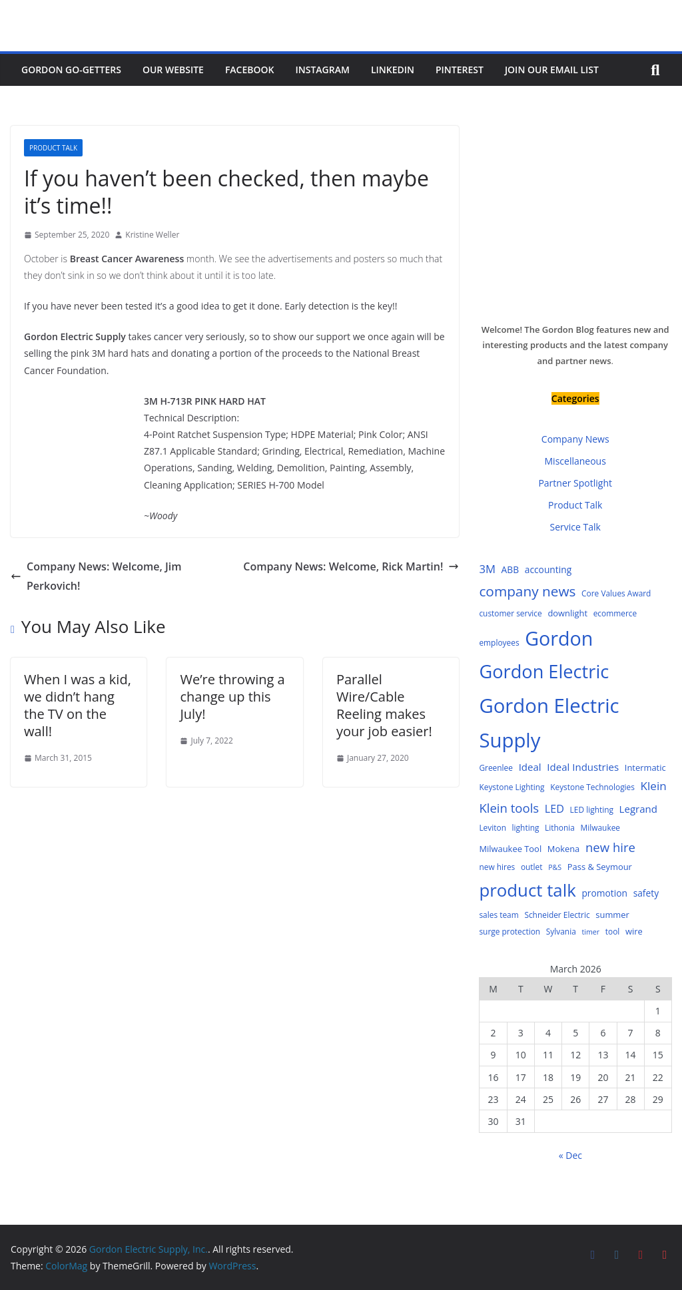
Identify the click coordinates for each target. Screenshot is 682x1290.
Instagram (323, 69)
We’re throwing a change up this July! (232, 696)
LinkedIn (392, 69)
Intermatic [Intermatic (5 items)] (645, 767)
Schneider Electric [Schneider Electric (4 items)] (556, 914)
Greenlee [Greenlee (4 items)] (496, 767)
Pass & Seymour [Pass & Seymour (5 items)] (599, 867)
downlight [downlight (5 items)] (567, 613)
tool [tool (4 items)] (612, 931)
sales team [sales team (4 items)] (498, 914)
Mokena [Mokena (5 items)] (563, 849)
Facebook (249, 69)
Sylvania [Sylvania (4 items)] (561, 931)
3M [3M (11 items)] (487, 568)
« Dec (570, 1155)
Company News (575, 439)
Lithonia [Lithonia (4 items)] (560, 827)
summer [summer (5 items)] (612, 915)
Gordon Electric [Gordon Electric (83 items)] (544, 671)
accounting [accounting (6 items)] (548, 569)
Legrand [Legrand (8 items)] (638, 808)
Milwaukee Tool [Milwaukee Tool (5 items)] (510, 849)
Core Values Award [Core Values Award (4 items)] (616, 593)
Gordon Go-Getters (71, 69)
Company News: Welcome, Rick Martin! (351, 566)
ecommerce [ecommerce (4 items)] (615, 613)
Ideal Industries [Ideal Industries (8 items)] (583, 766)
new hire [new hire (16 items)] (610, 847)
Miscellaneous (575, 461)
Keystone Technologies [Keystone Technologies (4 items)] (592, 786)
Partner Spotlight (575, 483)
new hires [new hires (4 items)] (497, 866)
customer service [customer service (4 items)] (510, 613)
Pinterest (460, 69)
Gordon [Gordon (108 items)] (559, 638)
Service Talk (575, 527)
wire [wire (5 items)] (634, 931)
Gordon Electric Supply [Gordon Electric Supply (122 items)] (549, 723)
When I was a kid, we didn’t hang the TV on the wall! (77, 705)
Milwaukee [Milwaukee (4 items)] (601, 827)
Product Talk (53, 147)
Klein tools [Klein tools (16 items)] (509, 807)
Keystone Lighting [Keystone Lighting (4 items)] (511, 786)
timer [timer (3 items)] (590, 932)
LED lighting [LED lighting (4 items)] (591, 809)
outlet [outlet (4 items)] (532, 866)
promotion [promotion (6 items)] (604, 893)
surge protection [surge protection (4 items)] (509, 931)
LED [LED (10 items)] (554, 808)
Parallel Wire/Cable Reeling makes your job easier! (384, 705)
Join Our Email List (552, 69)
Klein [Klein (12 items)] (654, 785)
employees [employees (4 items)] (499, 642)
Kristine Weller (152, 234)
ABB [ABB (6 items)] (510, 569)
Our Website (173, 69)
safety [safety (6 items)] (646, 893)
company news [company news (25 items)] (527, 591)
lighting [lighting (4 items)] (525, 827)
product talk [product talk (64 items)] (527, 890)
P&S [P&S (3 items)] (554, 867)
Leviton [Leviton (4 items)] (492, 827)
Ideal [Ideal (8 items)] (530, 766)
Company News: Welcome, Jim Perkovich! (96, 576)
